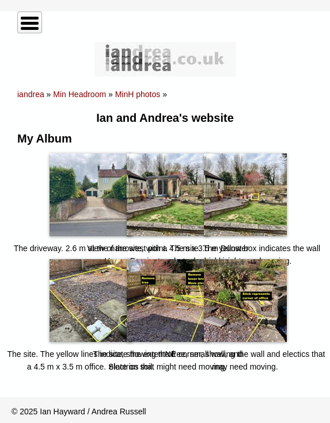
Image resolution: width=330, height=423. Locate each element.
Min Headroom (79, 94)
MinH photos (138, 94)
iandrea (30, 94)
